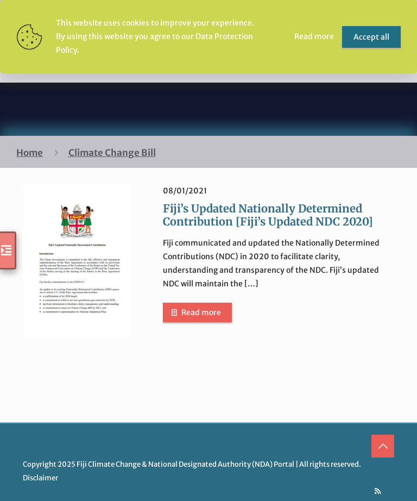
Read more (201, 312)
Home (29, 153)
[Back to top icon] (382, 446)
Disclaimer (40, 478)
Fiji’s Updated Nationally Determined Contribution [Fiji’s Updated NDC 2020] (268, 215)
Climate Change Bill (112, 153)
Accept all (371, 37)
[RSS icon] (377, 491)
